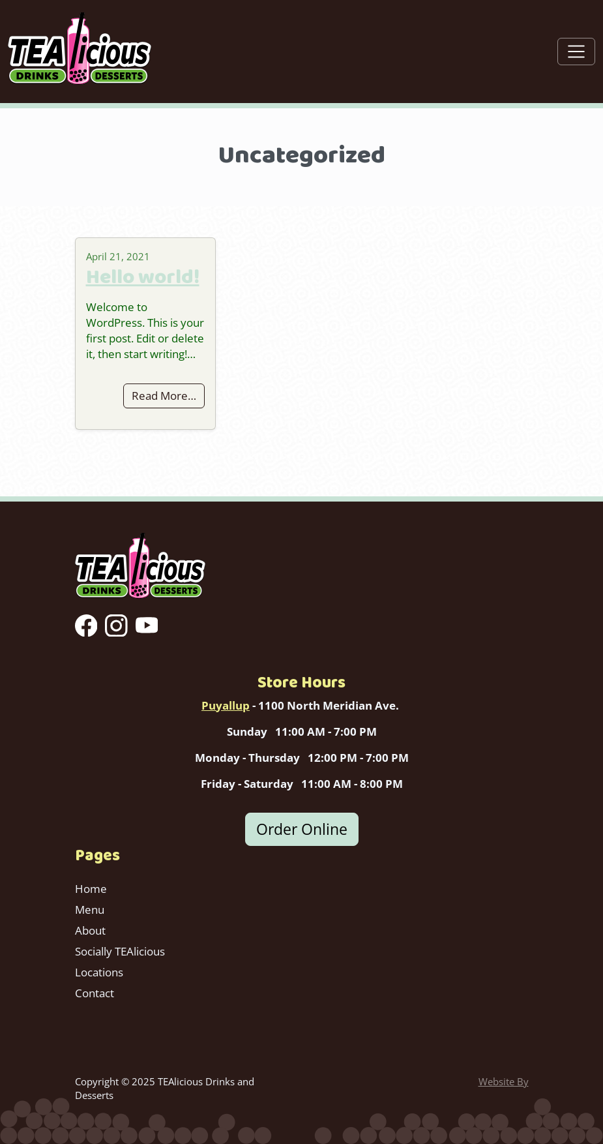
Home (91, 888)
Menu (89, 909)
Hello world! (142, 276)
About (90, 930)
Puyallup (225, 705)
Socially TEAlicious (120, 951)
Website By (503, 1081)
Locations (99, 972)
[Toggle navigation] (576, 51)
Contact (94, 993)
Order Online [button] (301, 829)
